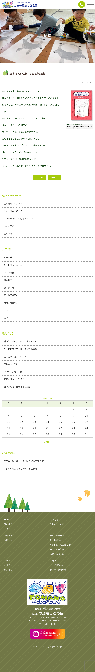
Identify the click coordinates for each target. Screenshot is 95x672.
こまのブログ (10, 560)
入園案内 (8, 535)
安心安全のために (58, 524)
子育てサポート (57, 535)
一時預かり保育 (57, 549)
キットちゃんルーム (59, 540)
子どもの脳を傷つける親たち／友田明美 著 (24, 461)
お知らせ (8, 565)
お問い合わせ (56, 560)
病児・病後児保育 (58, 554)
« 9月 (46, 442)
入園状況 (8, 540)
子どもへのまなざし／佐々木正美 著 (20, 468)
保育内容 (54, 519)
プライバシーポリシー (60, 565)
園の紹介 (8, 524)
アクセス (8, 529)
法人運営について (58, 570)
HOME (7, 519)
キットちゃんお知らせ (60, 545)
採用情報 (8, 570)
